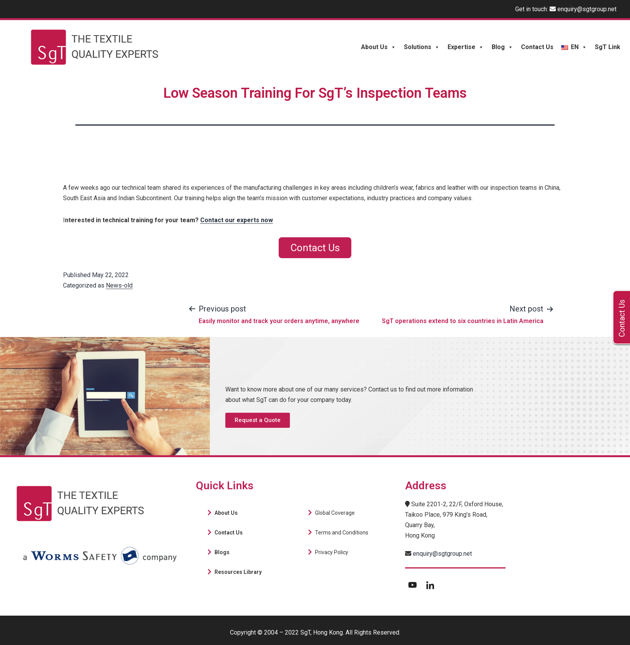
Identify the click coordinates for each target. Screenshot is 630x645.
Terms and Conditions (341, 532)
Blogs (222, 552)
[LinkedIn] (430, 585)
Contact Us (537, 47)
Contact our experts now (236, 220)
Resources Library (238, 572)
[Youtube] (413, 585)
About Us (378, 47)
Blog (502, 47)
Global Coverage (335, 513)
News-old (119, 285)
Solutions (422, 47)
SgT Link (607, 47)
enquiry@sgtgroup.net (586, 9)
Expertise (466, 47)
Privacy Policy (331, 552)
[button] (257, 420)
